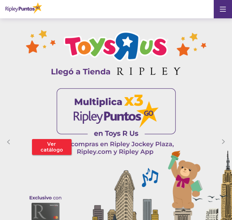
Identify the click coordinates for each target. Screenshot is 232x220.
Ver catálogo (51, 147)
